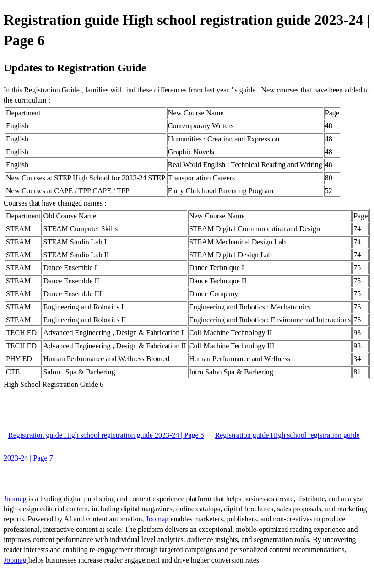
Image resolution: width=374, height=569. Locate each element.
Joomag (16, 499)
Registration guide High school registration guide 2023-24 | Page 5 (106, 435)
